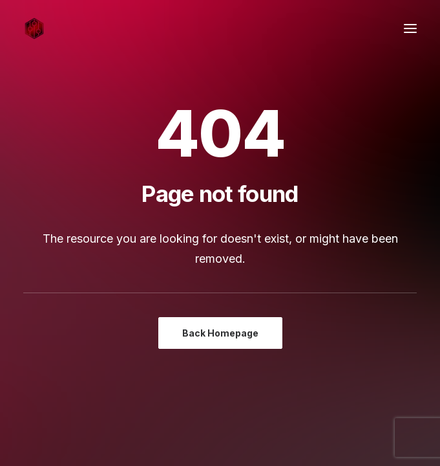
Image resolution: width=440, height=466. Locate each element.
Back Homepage (220, 332)
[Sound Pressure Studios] (34, 28)
